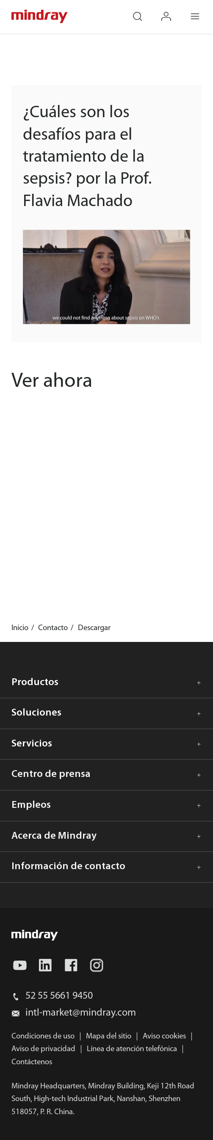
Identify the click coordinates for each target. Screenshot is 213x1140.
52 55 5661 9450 (59, 996)
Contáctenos (31, 1062)
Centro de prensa (51, 774)
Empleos (31, 805)
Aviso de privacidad (43, 1049)
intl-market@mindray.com (80, 1013)
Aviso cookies (164, 1037)
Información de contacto (68, 867)
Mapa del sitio (108, 1037)
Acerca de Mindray (54, 836)
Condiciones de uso (43, 1037)
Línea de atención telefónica (132, 1049)
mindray (40, 16)
